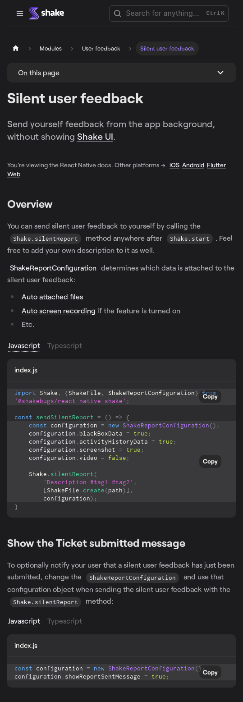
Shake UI (95, 136)
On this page (39, 72)
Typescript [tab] (64, 345)
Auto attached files (52, 296)
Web (13, 174)
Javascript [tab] (24, 345)
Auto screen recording (59, 310)
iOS (174, 165)
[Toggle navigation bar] (19, 13)
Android (193, 165)
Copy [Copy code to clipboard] (210, 396)
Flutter (216, 165)
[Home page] (15, 48)
